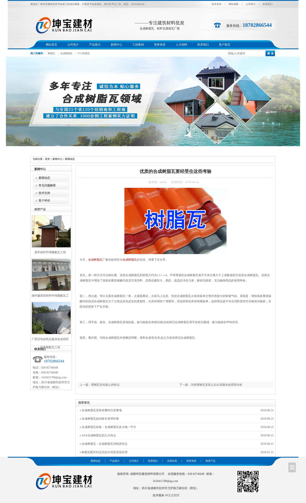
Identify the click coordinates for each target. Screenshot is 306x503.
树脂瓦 (51, 53)
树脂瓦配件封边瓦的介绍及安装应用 (104, 452)
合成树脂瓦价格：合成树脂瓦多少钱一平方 (109, 427)
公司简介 (251, 4)
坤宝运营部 (172, 495)
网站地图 (233, 4)
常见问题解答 (47, 185)
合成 (91, 259)
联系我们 (267, 4)
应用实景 (172, 460)
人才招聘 (181, 44)
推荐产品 (210, 460)
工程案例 (138, 44)
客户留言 (224, 44)
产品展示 (95, 44)
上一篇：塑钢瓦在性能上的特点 (100, 384)
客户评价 (44, 200)
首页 (47, 159)
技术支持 (216, 4)
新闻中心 (116, 44)
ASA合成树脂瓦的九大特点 (99, 435)
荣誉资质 (159, 44)
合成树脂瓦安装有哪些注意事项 (102, 410)
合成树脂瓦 (66, 53)
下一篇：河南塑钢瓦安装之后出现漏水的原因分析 (210, 384)
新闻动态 (70, 159)
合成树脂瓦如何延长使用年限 (100, 418)
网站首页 (51, 44)
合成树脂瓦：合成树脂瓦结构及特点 (104, 443)
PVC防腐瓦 (84, 53)
